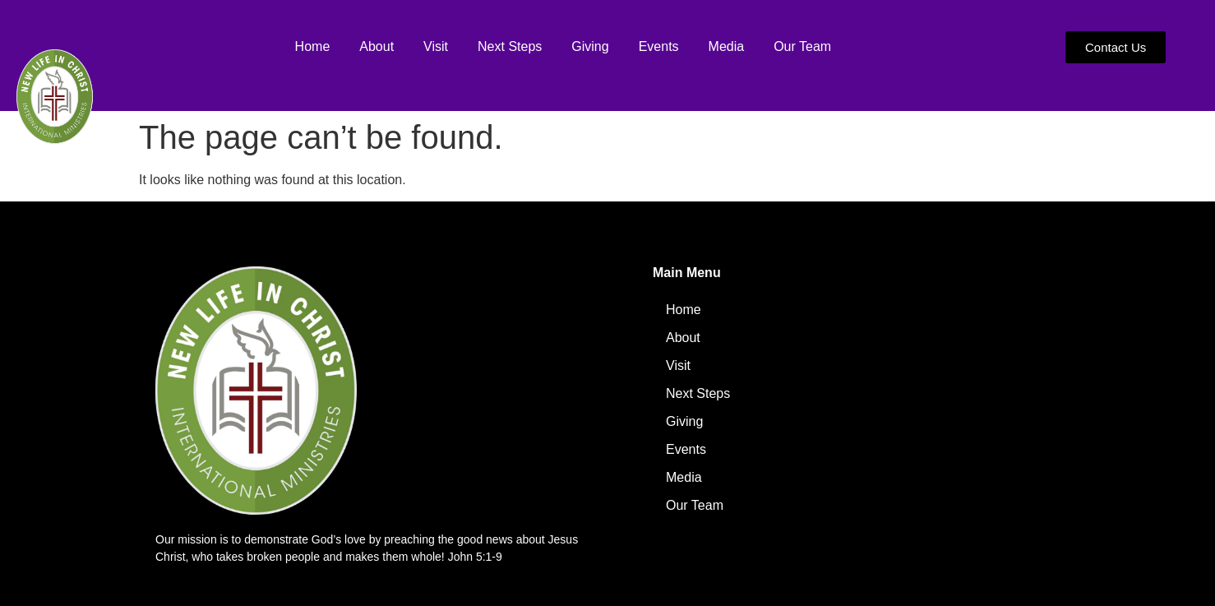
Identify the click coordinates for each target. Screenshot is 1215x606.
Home (312, 46)
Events (659, 46)
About (376, 46)
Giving (589, 46)
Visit (435, 46)
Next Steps (510, 46)
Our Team (802, 46)
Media (727, 46)
